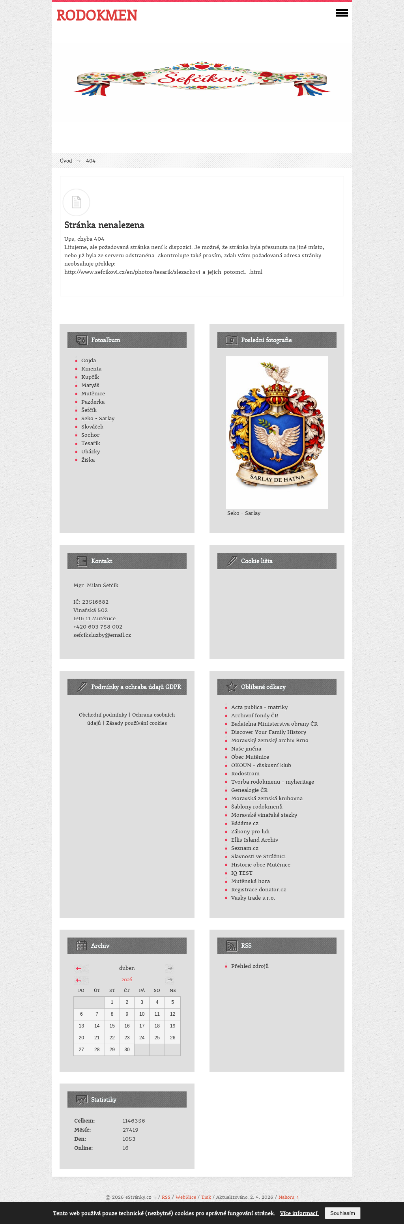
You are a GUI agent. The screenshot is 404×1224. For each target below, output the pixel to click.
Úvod (66, 161)
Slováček (92, 427)
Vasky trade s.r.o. (253, 898)
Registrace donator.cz (258, 890)
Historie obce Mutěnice (260, 865)
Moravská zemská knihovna (267, 798)
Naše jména (246, 749)
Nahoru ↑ (288, 1197)
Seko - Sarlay (97, 418)
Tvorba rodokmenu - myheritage (272, 782)
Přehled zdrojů (250, 966)
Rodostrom (245, 774)
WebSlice (186, 1197)
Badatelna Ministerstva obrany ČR (274, 724)
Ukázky (90, 452)
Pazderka (93, 402)
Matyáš (90, 385)
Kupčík (90, 377)
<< (78, 967)
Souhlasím (342, 1213)
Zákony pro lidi (250, 832)
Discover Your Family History (268, 732)
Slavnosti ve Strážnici (258, 856)
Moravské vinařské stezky (264, 815)
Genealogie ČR (249, 790)
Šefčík (89, 410)
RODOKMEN (96, 15)
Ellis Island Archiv (254, 840)
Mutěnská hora (250, 881)
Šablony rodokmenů (256, 807)
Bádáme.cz (244, 823)
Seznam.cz (244, 848)
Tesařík (90, 443)
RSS (166, 1197)
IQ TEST (241, 873)
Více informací (299, 1213)
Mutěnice (93, 394)
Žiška (88, 460)
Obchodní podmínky (103, 715)
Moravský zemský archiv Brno (270, 740)
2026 (127, 979)
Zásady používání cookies (136, 723)
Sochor (90, 435)
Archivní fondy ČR (254, 716)
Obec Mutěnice (250, 757)
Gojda (88, 360)
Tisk (206, 1197)
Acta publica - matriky (259, 707)
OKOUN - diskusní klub (261, 765)
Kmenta (91, 369)
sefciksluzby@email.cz (102, 635)
